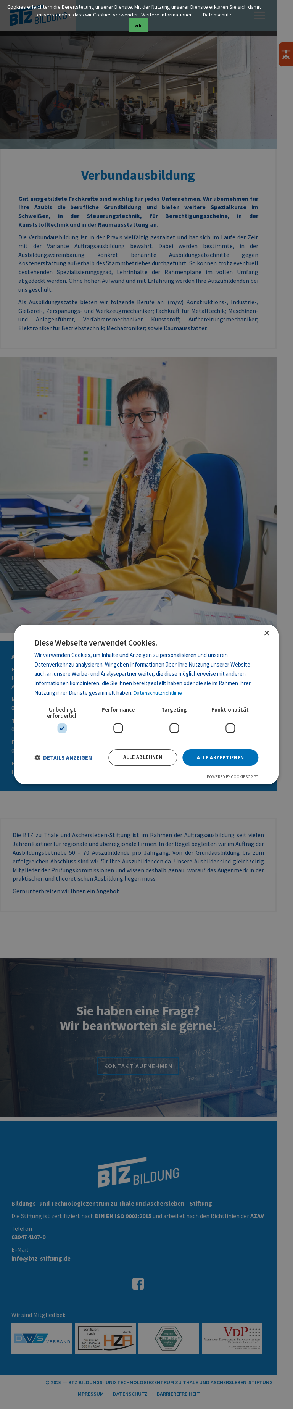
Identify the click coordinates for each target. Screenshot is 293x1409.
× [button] (266, 632)
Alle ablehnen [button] (141, 758)
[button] (64, 758)
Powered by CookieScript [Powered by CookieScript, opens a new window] (231, 778)
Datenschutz (225, 14)
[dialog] (146, 704)
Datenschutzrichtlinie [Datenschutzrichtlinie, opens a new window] (161, 691)
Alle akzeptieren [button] (219, 758)
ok (146, 25)
